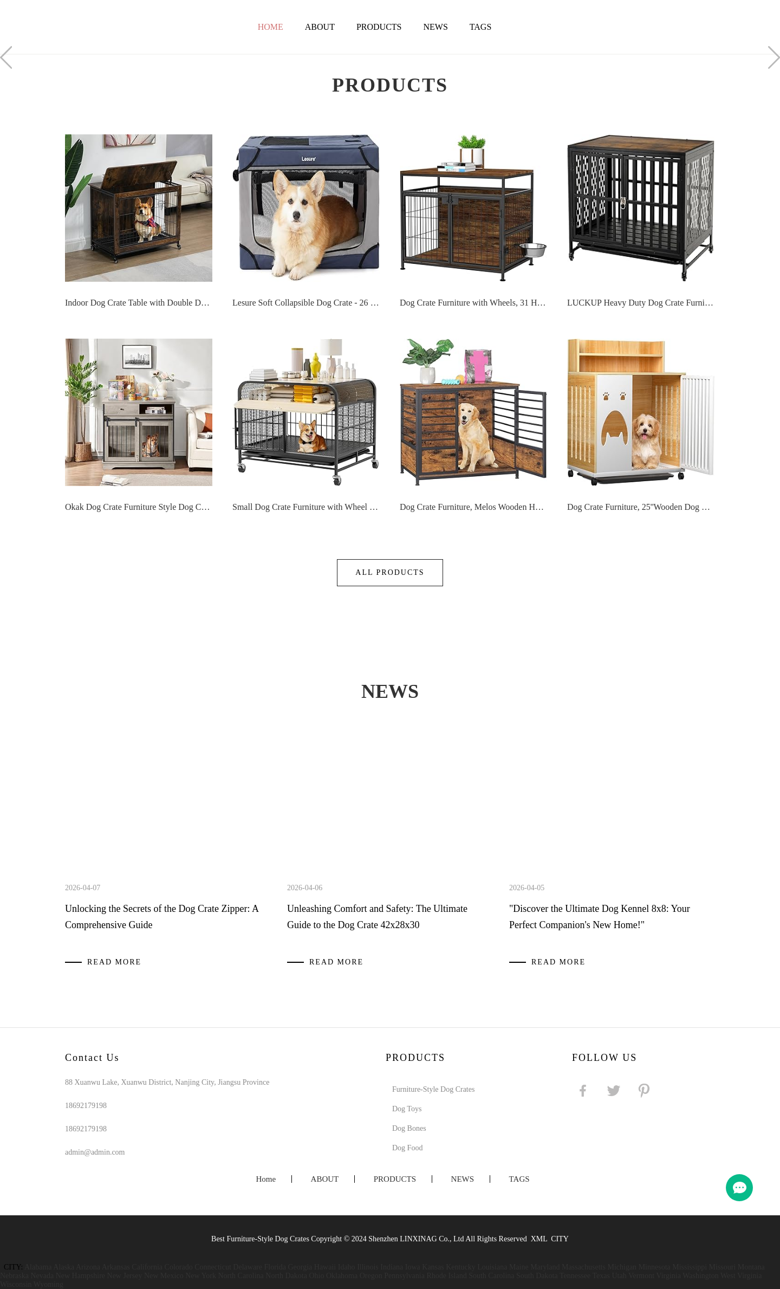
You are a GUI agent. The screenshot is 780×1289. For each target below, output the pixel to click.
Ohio (316, 1276)
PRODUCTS (379, 26)
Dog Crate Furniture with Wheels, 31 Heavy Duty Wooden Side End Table (473, 302)
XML (539, 1239)
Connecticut (212, 1267)
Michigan (621, 1267)
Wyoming (48, 1284)
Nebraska (14, 1276)
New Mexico (164, 1276)
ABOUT (320, 26)
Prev (6, 57)
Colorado (179, 1267)
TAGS (481, 26)
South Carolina (491, 1276)
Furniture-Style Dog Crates (433, 1089)
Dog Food (407, 1148)
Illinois (368, 1267)
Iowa (412, 1267)
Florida (275, 1267)
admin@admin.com (95, 1152)
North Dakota (286, 1276)
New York (200, 1276)
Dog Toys (406, 1109)
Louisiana (492, 1267)
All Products (389, 572)
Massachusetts (584, 1267)
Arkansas (116, 1267)
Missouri (722, 1267)
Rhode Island (446, 1276)
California (147, 1267)
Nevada (42, 1276)
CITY (560, 1239)
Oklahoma (342, 1276)
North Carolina (240, 1276)
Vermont (641, 1276)
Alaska (63, 1267)
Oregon (371, 1276)
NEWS (435, 26)
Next (774, 57)
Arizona (88, 1267)
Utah (619, 1276)
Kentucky (460, 1267)
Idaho (346, 1267)
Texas (600, 1276)
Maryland (545, 1267)
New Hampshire (80, 1276)
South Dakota (537, 1276)
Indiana (391, 1267)
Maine (519, 1267)
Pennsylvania (404, 1276)
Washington (700, 1276)
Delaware (247, 1267)
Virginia (668, 1276)
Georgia (300, 1267)
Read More (114, 962)
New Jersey (124, 1276)
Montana (751, 1267)
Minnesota (655, 1267)
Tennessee (575, 1276)
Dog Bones (409, 1128)
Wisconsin (16, 1284)
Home (270, 26)
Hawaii (325, 1267)
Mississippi (689, 1267)
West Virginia (741, 1276)
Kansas (433, 1267)
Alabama (38, 1267)
